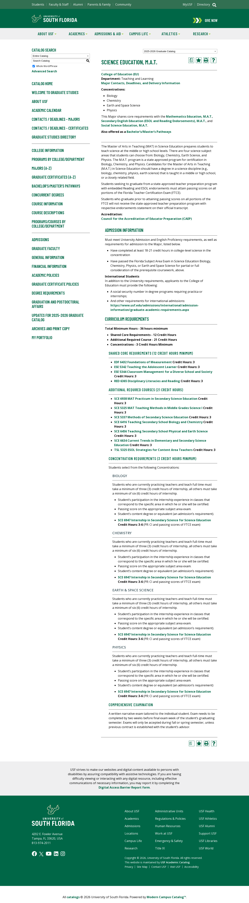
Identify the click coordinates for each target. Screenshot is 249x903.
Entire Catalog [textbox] (40, 59)
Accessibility (191, 870)
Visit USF (175, 870)
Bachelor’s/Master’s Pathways (56, 190)
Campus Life (137, 37)
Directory (203, 4)
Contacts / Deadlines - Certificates (60, 132)
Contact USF (158, 870)
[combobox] (180, 55)
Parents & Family (99, 4)
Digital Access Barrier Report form (124, 791)
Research (198, 37)
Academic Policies (45, 279)
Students (38, 4)
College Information (48, 154)
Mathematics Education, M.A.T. (189, 120)
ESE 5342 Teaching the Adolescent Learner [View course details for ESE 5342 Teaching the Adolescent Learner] (145, 371)
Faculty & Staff (59, 4)
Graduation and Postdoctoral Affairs (55, 307)
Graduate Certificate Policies (55, 288)
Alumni (78, 4)
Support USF (208, 837)
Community (123, 4)
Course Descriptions (48, 216)
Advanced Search (44, 75)
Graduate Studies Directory (54, 141)
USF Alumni (207, 830)
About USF (44, 37)
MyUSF (187, 4)
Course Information (47, 207)
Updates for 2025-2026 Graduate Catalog (58, 321)
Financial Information (49, 270)
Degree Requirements (48, 297)
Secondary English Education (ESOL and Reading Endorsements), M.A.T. (153, 125)
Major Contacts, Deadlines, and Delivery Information (140, 87)
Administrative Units (169, 815)
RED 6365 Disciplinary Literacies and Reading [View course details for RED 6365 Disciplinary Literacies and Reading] (147, 385)
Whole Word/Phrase (46, 69)
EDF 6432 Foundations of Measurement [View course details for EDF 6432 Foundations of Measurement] (143, 366)
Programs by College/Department (58, 163)
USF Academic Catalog (175, 866)
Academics (75, 37)
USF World (206, 852)
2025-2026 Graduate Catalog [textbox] (159, 55)
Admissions (40, 243)
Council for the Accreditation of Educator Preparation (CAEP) (146, 222)
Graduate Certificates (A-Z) (54, 181)
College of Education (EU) (120, 78)
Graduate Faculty (46, 252)
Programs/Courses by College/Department (49, 227)
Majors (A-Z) (41, 172)
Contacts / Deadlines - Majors (56, 123)
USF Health (206, 815)
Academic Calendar (46, 114)
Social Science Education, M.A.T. (124, 129)
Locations (131, 837)
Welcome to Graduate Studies (55, 96)
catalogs (73, 901)
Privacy (129, 870)
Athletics (167, 37)
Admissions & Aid (108, 37)
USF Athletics (208, 822)
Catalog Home (42, 87)
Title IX (160, 852)
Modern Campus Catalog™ (166, 901)
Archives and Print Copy (51, 332)
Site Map (142, 870)
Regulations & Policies (170, 822)
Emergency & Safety (169, 845)
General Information (48, 261)
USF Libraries (208, 845)
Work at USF (163, 837)
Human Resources (167, 830)
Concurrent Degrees (48, 198)
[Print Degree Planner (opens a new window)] (191, 64)
